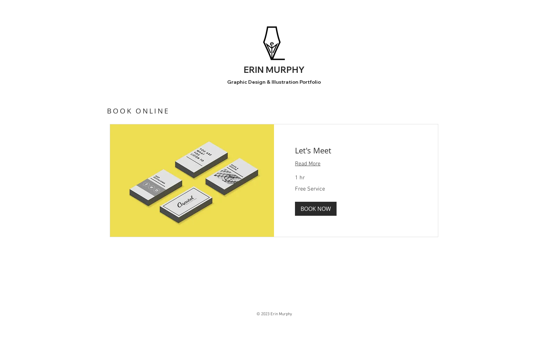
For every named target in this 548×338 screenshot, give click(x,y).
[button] (316, 209)
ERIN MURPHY (274, 69)
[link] (356, 150)
